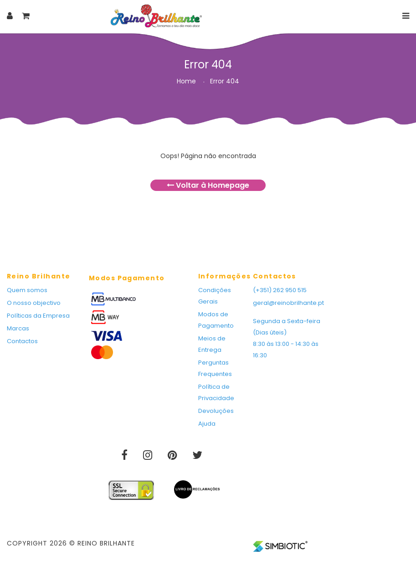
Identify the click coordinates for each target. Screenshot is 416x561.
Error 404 (224, 81)
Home (186, 81)
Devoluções (216, 411)
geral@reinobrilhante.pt (288, 303)
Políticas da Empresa (38, 315)
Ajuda (207, 423)
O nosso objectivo (34, 303)
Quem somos (27, 290)
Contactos (22, 341)
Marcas (18, 328)
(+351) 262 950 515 (280, 290)
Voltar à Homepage (208, 185)
